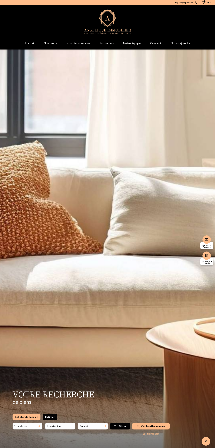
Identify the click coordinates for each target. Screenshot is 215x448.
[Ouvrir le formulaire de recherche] (120, 429)
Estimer (50, 420)
